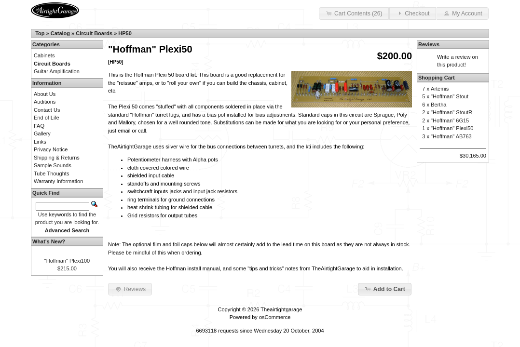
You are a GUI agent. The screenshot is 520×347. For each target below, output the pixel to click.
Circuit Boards (94, 33)
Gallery (42, 133)
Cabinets (44, 55)
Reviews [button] (130, 289)
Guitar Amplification (57, 71)
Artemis (440, 89)
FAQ (39, 126)
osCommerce (274, 317)
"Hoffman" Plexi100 (67, 261)
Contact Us (47, 110)
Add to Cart (384, 289)
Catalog (60, 33)
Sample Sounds (52, 165)
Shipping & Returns (57, 157)
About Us (44, 94)
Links (40, 142)
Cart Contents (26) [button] (354, 13)
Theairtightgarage (281, 309)
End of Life (46, 117)
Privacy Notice (51, 149)
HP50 (125, 33)
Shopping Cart (436, 77)
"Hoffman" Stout (449, 96)
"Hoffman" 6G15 (450, 120)
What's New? (48, 241)
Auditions (44, 102)
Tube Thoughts (51, 173)
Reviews (428, 44)
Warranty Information (58, 181)
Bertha (438, 104)
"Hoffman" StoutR (451, 112)
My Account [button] (462, 13)
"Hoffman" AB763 (451, 136)
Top (39, 33)
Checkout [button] (412, 13)
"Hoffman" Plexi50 (452, 128)
